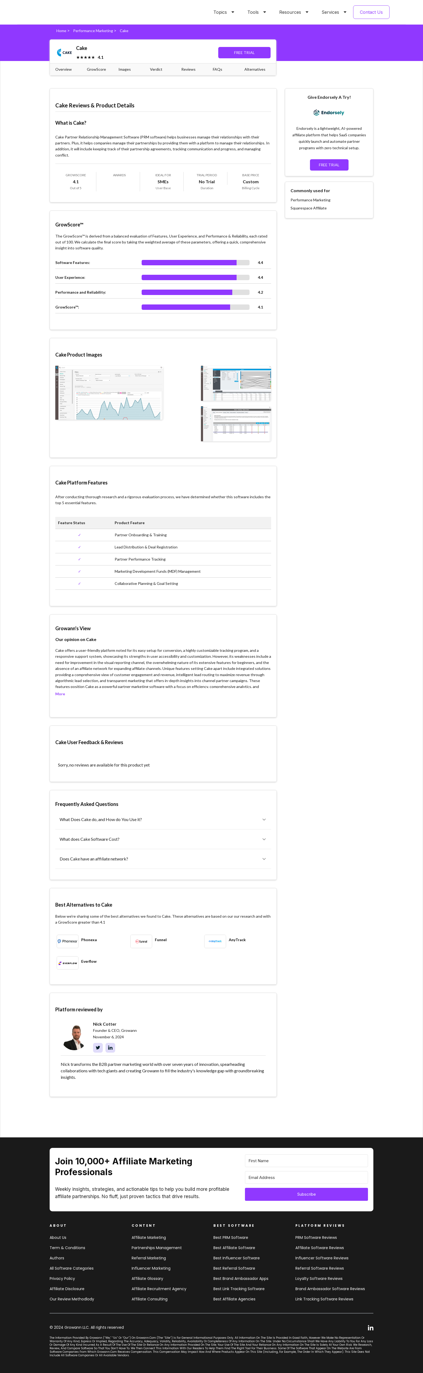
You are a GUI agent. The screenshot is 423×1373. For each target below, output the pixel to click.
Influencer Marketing (151, 1268)
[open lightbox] (109, 393)
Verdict (156, 69)
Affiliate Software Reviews (319, 1247)
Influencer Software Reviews (322, 1258)
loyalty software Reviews (319, 1278)
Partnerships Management (157, 1247)
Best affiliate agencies (234, 1299)
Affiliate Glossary (147, 1278)
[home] (52, 12)
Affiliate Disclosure (67, 1288)
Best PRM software (230, 1237)
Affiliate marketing (149, 1237)
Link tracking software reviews (324, 1299)
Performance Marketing (93, 30)
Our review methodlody (72, 1299)
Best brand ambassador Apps (240, 1278)
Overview (63, 69)
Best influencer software (236, 1258)
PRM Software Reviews (316, 1237)
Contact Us (371, 12)
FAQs (217, 69)
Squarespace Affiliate (309, 208)
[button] (223, 12)
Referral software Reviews (319, 1268)
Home (61, 30)
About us (58, 1237)
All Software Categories (72, 1268)
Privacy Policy (62, 1278)
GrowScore (96, 69)
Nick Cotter (105, 1023)
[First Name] (306, 1160)
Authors (57, 1258)
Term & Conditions (67, 1247)
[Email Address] (306, 1177)
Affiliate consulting (150, 1299)
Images (124, 69)
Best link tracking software (239, 1288)
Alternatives (254, 69)
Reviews (188, 69)
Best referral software (234, 1268)
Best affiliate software (234, 1247)
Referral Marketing (149, 1258)
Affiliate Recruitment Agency (159, 1288)
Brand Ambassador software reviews (330, 1288)
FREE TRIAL (244, 52)
